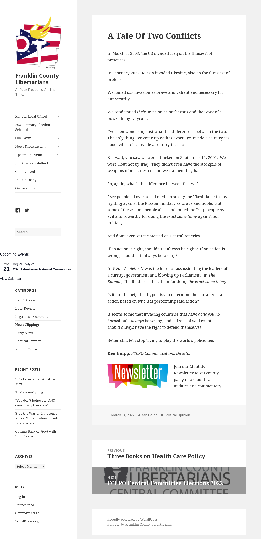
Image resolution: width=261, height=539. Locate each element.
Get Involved (25, 171)
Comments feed (27, 513)
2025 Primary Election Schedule (32, 127)
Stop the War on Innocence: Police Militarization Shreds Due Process (37, 418)
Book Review (25, 308)
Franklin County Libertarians (37, 79)
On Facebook (25, 188)
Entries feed (24, 505)
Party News (24, 333)
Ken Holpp (149, 415)
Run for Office (26, 349)
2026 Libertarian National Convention (42, 269)
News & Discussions (30, 146)
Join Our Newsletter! (31, 163)
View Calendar (10, 278)
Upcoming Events (29, 155)
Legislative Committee (32, 316)
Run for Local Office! (31, 116)
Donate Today (25, 180)
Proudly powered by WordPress (132, 519)
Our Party (23, 138)
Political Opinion (28, 341)
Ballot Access (25, 300)
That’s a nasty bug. (29, 392)
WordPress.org (27, 521)
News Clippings (27, 324)
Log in (20, 497)
